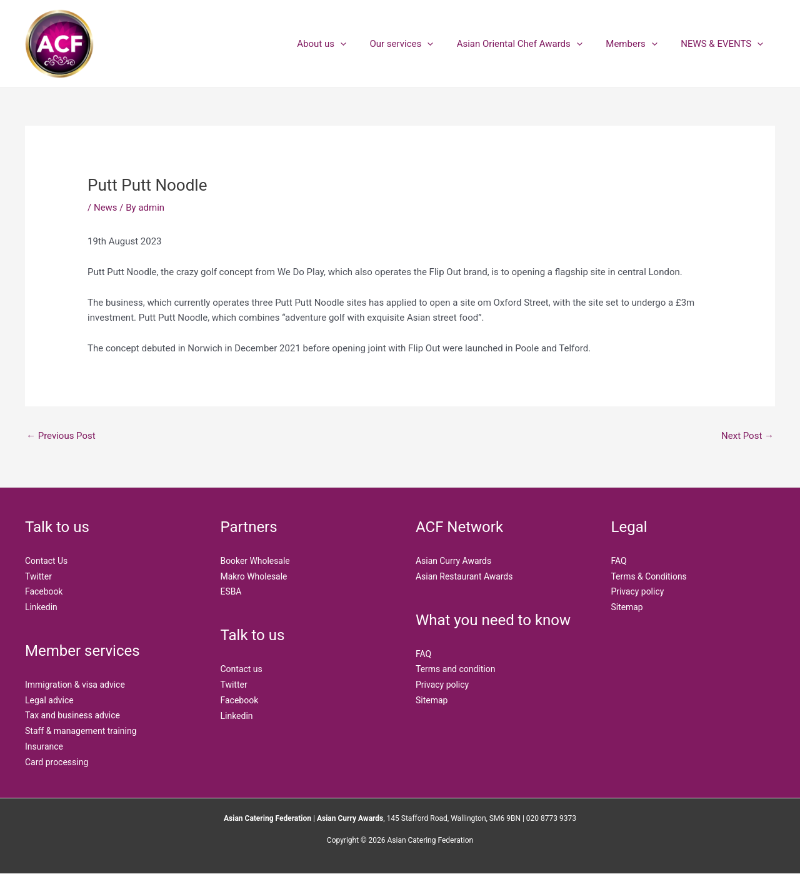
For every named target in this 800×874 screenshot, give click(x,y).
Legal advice (49, 700)
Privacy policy (442, 685)
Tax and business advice (72, 716)
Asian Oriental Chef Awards (531, 44)
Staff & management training (81, 731)
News (106, 207)
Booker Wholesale (256, 561)
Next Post (747, 435)
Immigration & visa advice (75, 685)
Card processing (56, 762)
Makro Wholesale (254, 576)
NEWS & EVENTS (724, 44)
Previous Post (61, 435)
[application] (362, 44)
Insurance (44, 746)
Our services (418, 44)
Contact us (241, 669)
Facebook (44, 591)
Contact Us (46, 561)
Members (638, 44)
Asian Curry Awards (454, 561)
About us (343, 44)
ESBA (231, 591)
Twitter (38, 576)
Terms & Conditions (649, 576)
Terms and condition (456, 669)
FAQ (423, 654)
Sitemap (432, 700)
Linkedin (41, 607)
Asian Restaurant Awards (464, 576)
